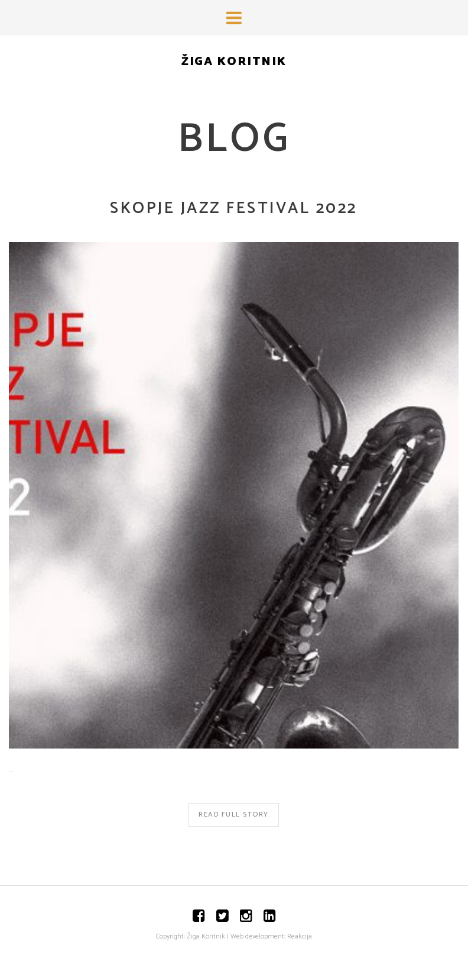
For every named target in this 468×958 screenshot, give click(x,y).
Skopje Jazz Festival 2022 (234, 208)
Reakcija (299, 936)
